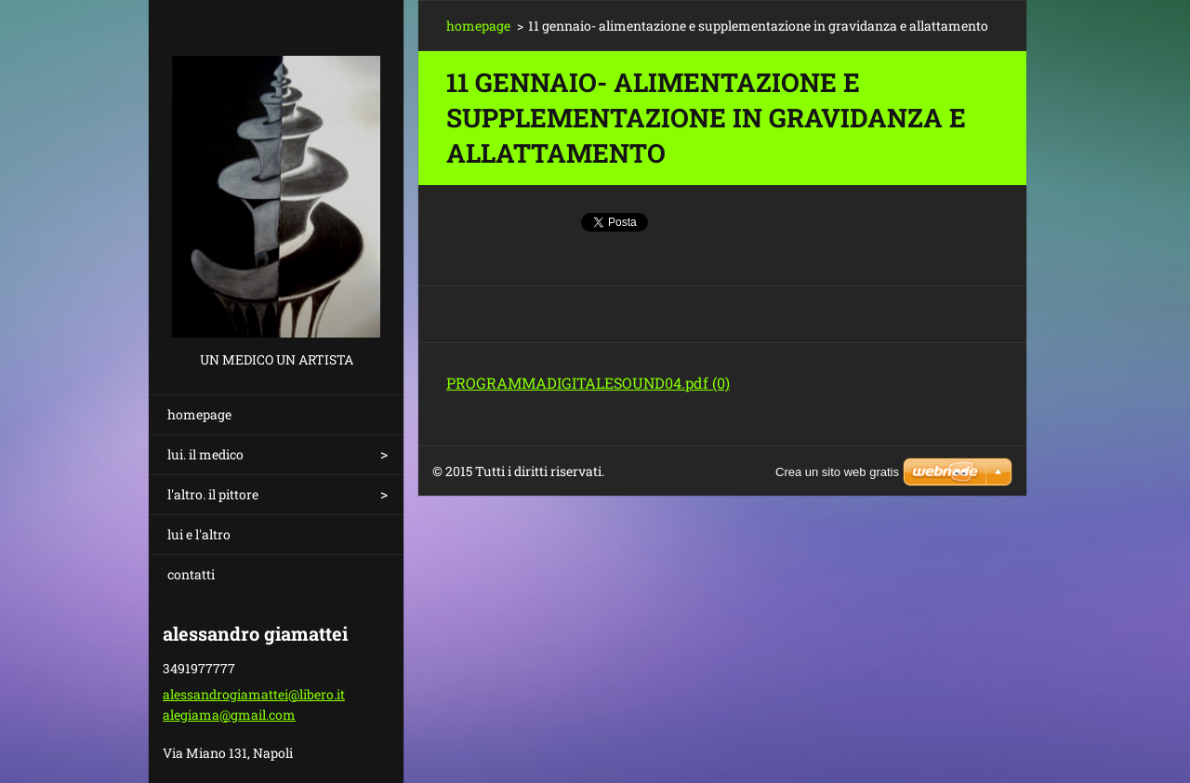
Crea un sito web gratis (837, 472)
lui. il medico (205, 454)
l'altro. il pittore (212, 494)
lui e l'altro (199, 534)
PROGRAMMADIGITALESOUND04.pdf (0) (588, 382)
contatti (191, 574)
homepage (199, 414)
